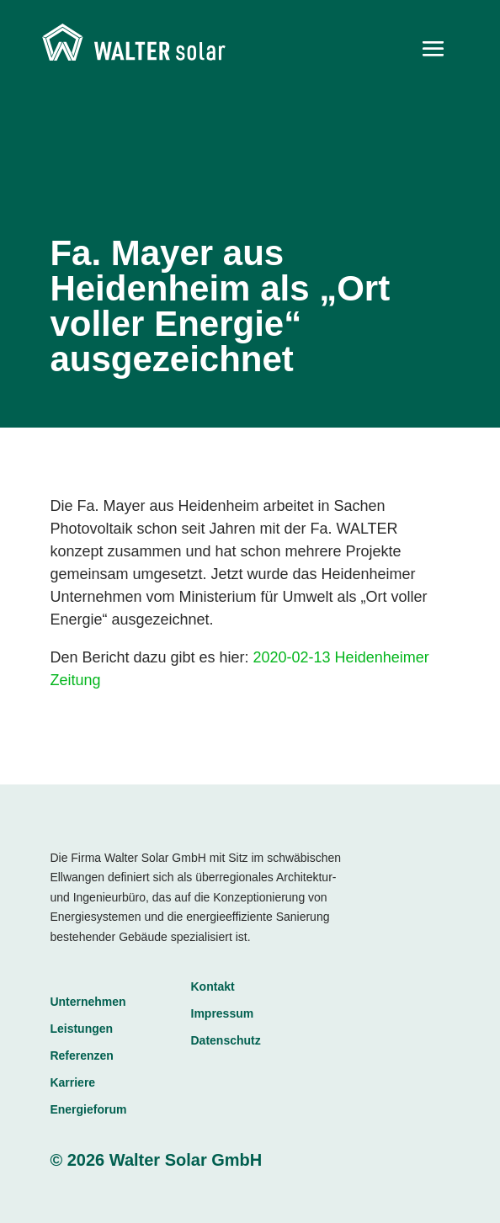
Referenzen (81, 1055)
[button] (30, 1192)
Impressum (222, 1013)
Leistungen (81, 1028)
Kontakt (213, 986)
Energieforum (88, 1109)
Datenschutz (226, 1040)
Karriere (72, 1082)
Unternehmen (87, 1001)
